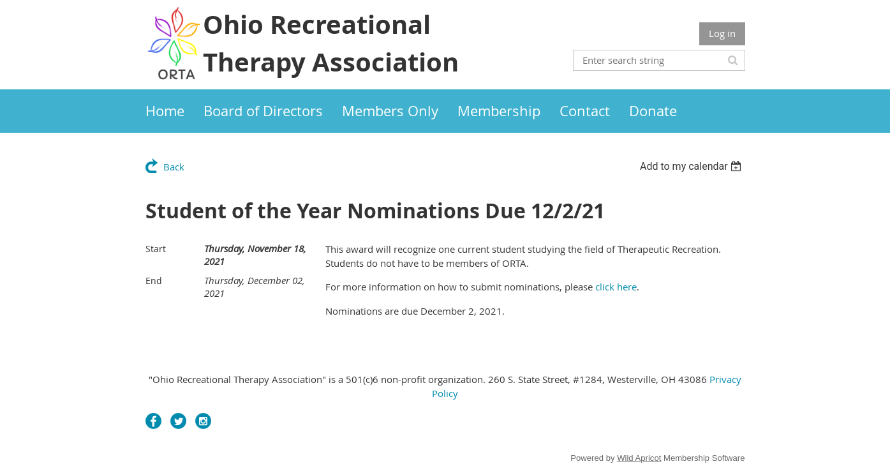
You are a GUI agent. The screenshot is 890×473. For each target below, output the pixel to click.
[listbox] (692, 166)
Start (155, 249)
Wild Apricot (639, 458)
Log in (722, 33)
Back (173, 166)
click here (616, 286)
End (153, 280)
